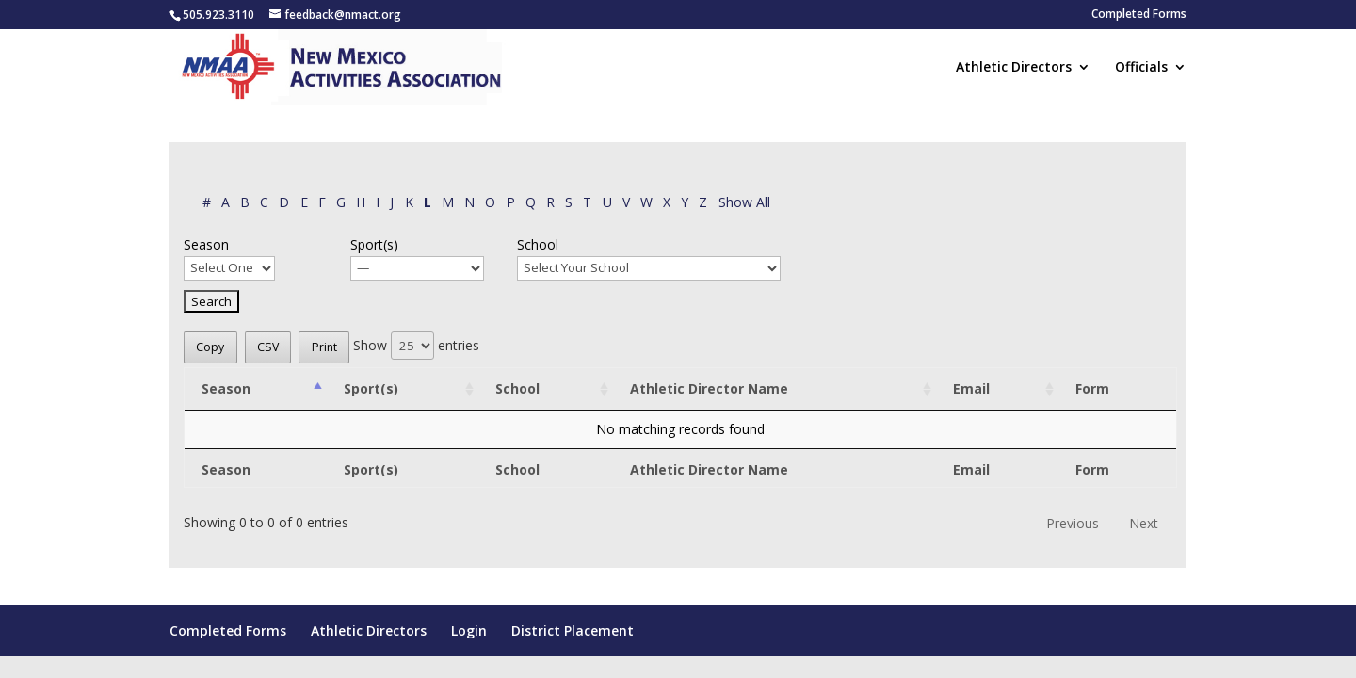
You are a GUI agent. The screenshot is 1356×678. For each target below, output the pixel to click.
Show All (744, 202)
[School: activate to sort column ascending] (545, 389)
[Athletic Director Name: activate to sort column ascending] (774, 389)
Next (1143, 523)
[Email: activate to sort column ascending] (997, 389)
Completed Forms (1138, 15)
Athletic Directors (1014, 67)
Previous (1072, 523)
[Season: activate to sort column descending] (256, 389)
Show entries (416, 345)
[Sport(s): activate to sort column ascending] (402, 389)
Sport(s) (374, 244)
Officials (1141, 67)
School (537, 244)
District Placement (572, 630)
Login (469, 630)
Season (206, 244)
